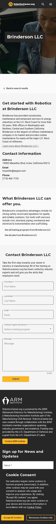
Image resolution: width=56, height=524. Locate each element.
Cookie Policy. (34, 507)
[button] (43, 4)
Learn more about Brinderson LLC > (20, 146)
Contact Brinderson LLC (28, 255)
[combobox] (28, 329)
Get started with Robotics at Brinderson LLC (26, 106)
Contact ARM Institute (15, 441)
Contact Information (21, 153)
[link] (27, 230)
